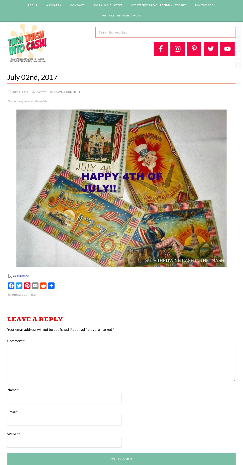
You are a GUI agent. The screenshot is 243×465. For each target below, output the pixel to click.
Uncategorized (24, 294)
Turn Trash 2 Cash (27, 43)
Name (13, 390)
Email (12, 412)
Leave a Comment (67, 91)
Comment (16, 341)
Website (14, 434)
